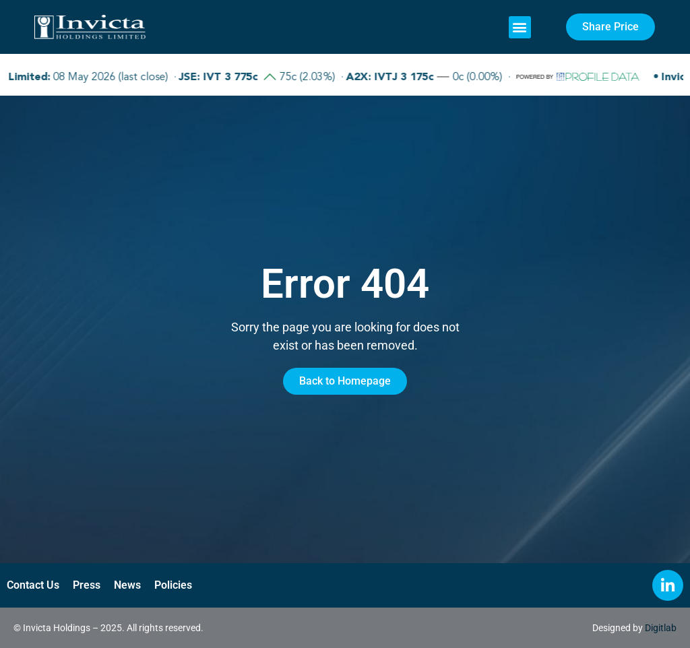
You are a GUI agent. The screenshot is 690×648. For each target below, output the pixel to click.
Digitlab (661, 627)
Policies (173, 585)
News (127, 585)
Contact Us (33, 585)
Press (86, 585)
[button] (520, 27)
